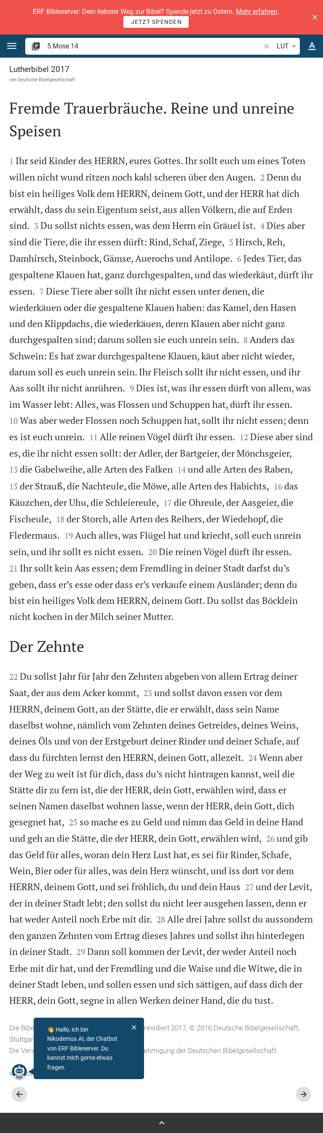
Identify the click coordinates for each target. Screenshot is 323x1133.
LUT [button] (288, 46)
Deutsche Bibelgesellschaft (46, 79)
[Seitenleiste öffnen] (161, 1123)
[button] (315, 17)
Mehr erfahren (257, 12)
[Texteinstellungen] (312, 46)
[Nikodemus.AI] (19, 1071)
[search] (154, 46)
